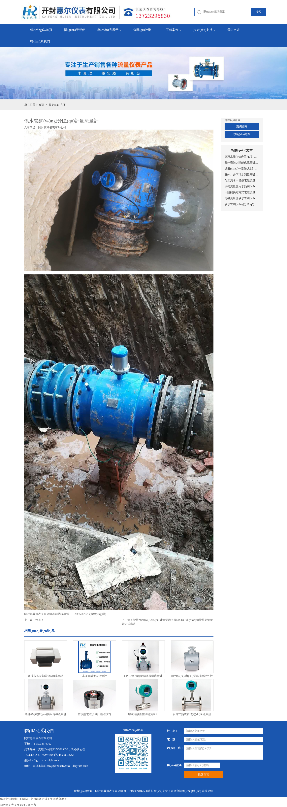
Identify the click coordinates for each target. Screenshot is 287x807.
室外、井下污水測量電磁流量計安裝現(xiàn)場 (242, 174)
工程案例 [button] (173, 30)
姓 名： (172, 730)
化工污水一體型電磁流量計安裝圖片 (242, 180)
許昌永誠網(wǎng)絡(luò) (186, 791)
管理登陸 (207, 791)
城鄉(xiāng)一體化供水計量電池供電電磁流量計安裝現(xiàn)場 (242, 168)
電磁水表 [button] (235, 30)
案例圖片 (241, 126)
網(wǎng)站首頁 (41, 30)
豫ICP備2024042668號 (137, 791)
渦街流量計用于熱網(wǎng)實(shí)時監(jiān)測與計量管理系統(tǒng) (242, 186)
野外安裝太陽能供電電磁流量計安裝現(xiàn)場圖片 (242, 162)
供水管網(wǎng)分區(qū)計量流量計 (242, 204)
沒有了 (39, 619)
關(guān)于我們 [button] (74, 30)
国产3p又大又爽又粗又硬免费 (18, 804)
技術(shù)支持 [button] (204, 30)
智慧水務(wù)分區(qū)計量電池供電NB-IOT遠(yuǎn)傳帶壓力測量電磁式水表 (242, 156)
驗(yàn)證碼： (174, 765)
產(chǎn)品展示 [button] (109, 30)
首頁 (41, 104)
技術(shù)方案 (242, 134)
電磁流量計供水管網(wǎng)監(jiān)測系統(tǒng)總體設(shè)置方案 (242, 198)
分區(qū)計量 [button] (143, 30)
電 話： (172, 739)
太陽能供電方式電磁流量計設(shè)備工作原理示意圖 (242, 192)
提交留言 (203, 774)
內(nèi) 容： (174, 747)
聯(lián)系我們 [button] (40, 41)
